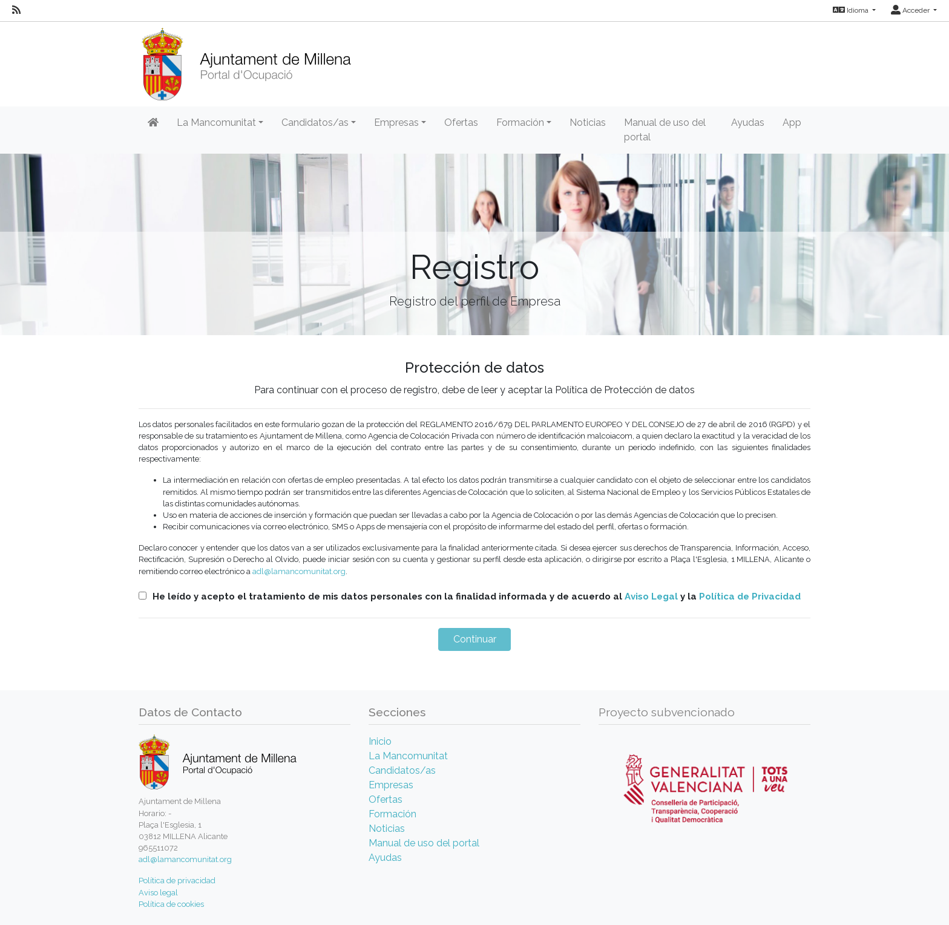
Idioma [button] (851, 10)
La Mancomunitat (408, 756)
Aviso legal (158, 892)
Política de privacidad (177, 880)
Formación (392, 814)
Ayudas (747, 122)
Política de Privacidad (750, 596)
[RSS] (16, 10)
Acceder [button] (911, 10)
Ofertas (461, 122)
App (792, 122)
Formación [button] (520, 122)
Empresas (391, 785)
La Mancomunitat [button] (216, 122)
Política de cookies (171, 904)
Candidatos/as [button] (315, 122)
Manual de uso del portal (665, 130)
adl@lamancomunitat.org (299, 571)
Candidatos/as (402, 770)
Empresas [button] (396, 122)
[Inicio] (246, 60)
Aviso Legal (651, 596)
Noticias (588, 122)
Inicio (380, 741)
